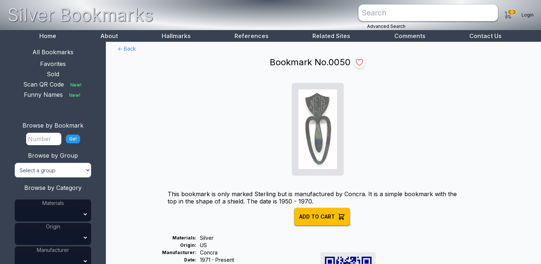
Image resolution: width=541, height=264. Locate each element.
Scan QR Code (53, 84)
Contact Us (485, 36)
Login (528, 15)
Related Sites (331, 36)
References (251, 36)
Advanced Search (386, 26)
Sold (53, 74)
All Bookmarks (53, 52)
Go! (73, 139)
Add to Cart (322, 216)
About (109, 36)
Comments (410, 36)
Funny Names (53, 94)
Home (47, 36)
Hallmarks (176, 36)
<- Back (127, 48)
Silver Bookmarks (80, 15)
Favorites (53, 63)
